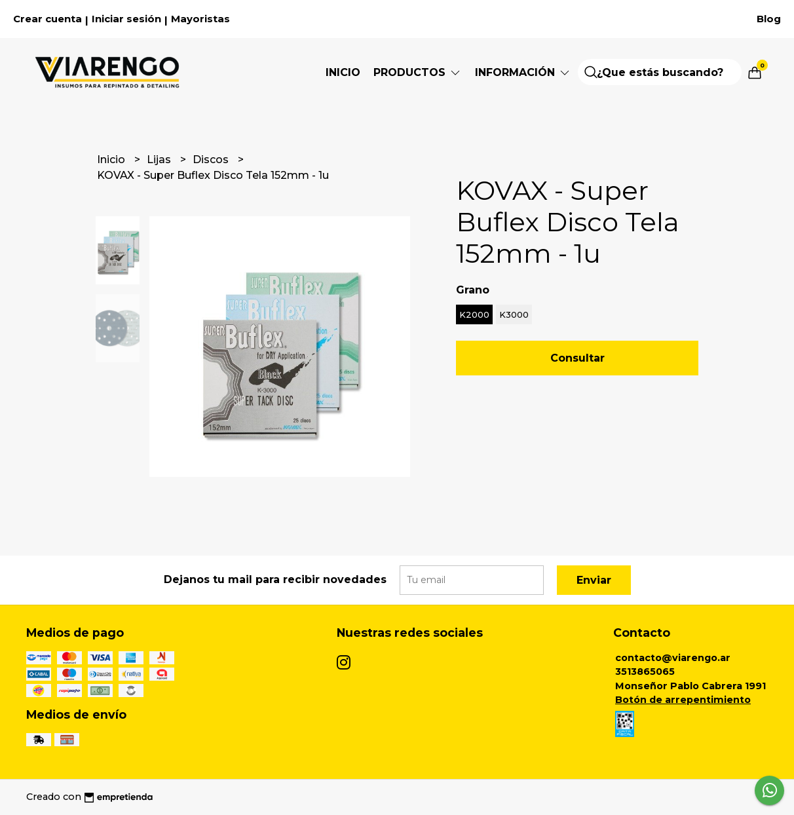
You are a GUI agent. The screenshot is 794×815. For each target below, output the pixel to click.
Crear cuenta (47, 19)
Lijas (160, 159)
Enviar (594, 580)
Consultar (577, 358)
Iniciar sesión (126, 19)
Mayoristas (200, 19)
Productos (417, 72)
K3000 (514, 314)
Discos (212, 159)
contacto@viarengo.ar (672, 658)
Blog (769, 19)
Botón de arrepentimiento (683, 700)
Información (523, 72)
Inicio (343, 72)
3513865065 (645, 671)
